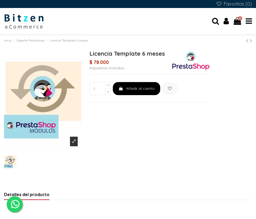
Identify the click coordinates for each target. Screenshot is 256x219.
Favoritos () (234, 4)
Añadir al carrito (136, 88)
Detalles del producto (26, 194)
